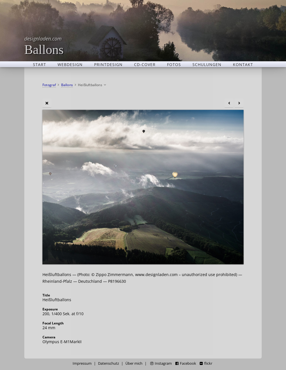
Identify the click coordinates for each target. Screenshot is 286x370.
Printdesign (108, 64)
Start (39, 64)
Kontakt (243, 64)
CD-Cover (145, 64)
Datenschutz (108, 363)
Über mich (133, 363)
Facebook (185, 363)
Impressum (82, 363)
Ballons (44, 45)
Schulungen (206, 64)
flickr (206, 363)
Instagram (161, 363)
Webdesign (70, 64)
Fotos (174, 64)
